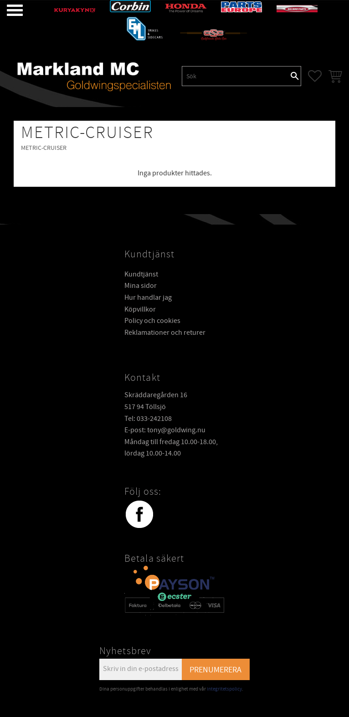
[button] (8, 10)
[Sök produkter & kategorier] (235, 76)
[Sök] (295, 76)
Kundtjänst (141, 273)
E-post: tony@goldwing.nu (164, 429)
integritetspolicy (224, 688)
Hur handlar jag (148, 297)
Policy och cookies (152, 320)
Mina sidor (140, 285)
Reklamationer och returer (164, 332)
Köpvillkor (140, 308)
